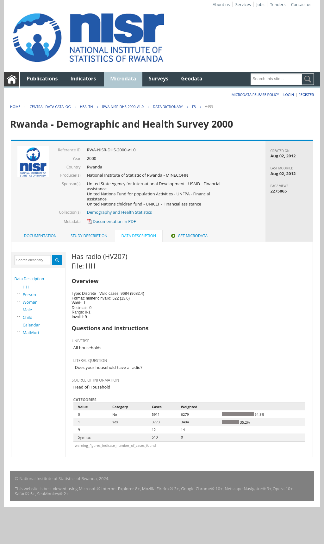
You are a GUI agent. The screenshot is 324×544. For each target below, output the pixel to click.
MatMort (31, 332)
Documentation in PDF (111, 221)
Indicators (83, 78)
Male (27, 310)
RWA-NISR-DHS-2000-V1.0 (123, 106)
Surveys (158, 78)
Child (28, 317)
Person (29, 294)
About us (221, 4)
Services (243, 4)
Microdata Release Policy (255, 94)
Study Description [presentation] (89, 235)
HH (26, 287)
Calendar (31, 325)
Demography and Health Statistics (119, 212)
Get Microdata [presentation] (189, 235)
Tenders (277, 4)
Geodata (191, 78)
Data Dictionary (168, 106)
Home (15, 106)
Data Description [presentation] (139, 235)
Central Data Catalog (50, 106)
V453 (209, 106)
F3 (194, 106)
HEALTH (86, 106)
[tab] (40, 236)
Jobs (260, 4)
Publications (42, 78)
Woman (30, 302)
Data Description (29, 278)
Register (306, 94)
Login (288, 94)
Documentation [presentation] (40, 235)
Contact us (301, 4)
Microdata (123, 78)
